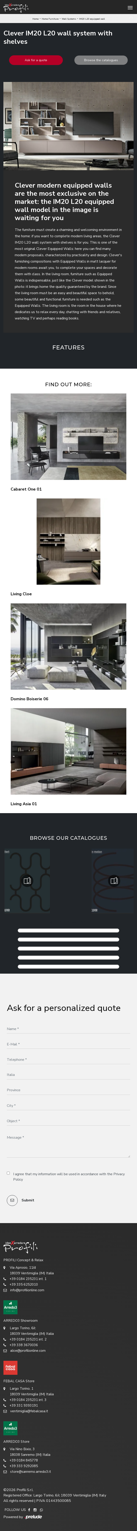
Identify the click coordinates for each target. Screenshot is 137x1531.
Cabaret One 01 (26, 489)
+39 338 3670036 (20, 1345)
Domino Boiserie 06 (29, 698)
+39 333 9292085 (20, 1466)
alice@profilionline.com (24, 1351)
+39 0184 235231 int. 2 (24, 1339)
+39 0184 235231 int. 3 (24, 1400)
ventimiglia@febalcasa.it (25, 1411)
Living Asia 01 (24, 803)
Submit (20, 1200)
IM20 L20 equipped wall (92, 19)
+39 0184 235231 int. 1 (24, 1279)
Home (35, 19)
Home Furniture (50, 19)
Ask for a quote (36, 60)
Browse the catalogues (101, 60)
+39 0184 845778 (20, 1460)
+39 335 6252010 (20, 1284)
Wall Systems (69, 19)
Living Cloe (21, 593)
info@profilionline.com (23, 1290)
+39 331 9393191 (20, 1405)
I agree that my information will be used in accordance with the (69, 1177)
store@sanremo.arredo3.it (27, 1472)
